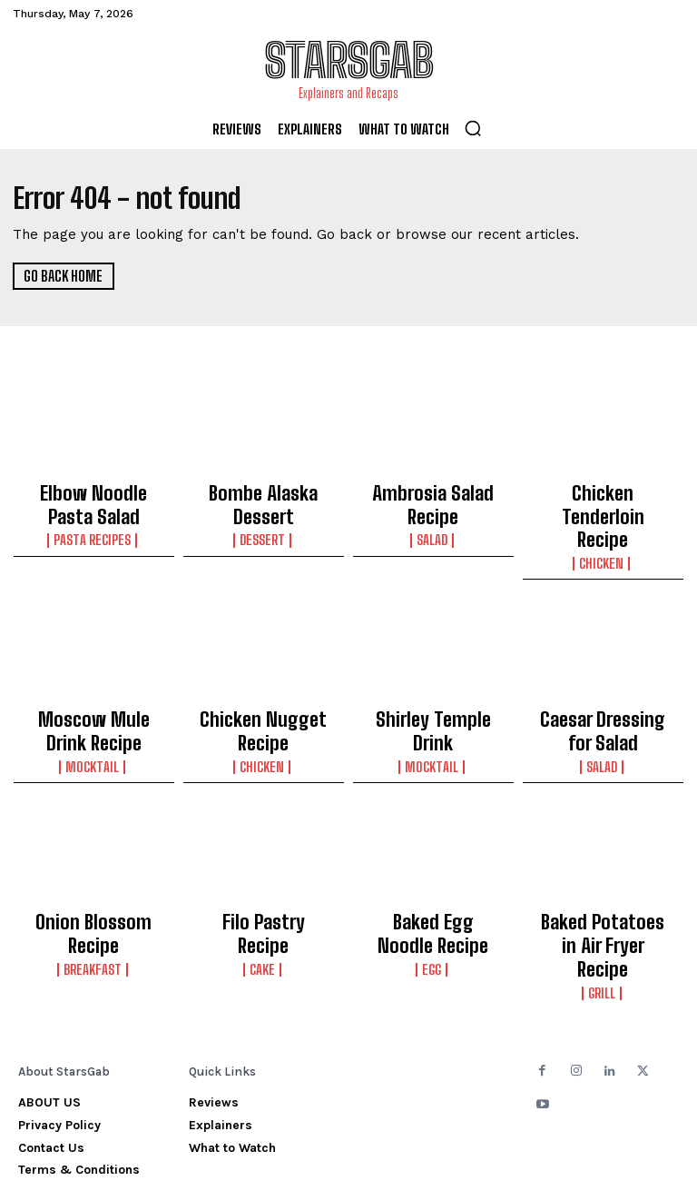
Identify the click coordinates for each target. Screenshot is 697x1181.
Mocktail (93, 713)
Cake (263, 884)
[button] (473, 128)
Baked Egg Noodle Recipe (433, 874)
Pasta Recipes (94, 526)
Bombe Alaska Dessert (264, 490)
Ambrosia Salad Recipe (433, 490)
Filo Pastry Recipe (263, 866)
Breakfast (94, 884)
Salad (432, 509)
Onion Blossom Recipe (93, 866)
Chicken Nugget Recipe (263, 678)
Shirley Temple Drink (433, 678)
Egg (433, 901)
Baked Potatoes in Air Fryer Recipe (603, 874)
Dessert (263, 509)
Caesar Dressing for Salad (603, 686)
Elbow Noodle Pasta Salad (93, 498)
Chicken (603, 526)
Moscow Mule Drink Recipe (93, 686)
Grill (603, 901)
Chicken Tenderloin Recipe (603, 498)
